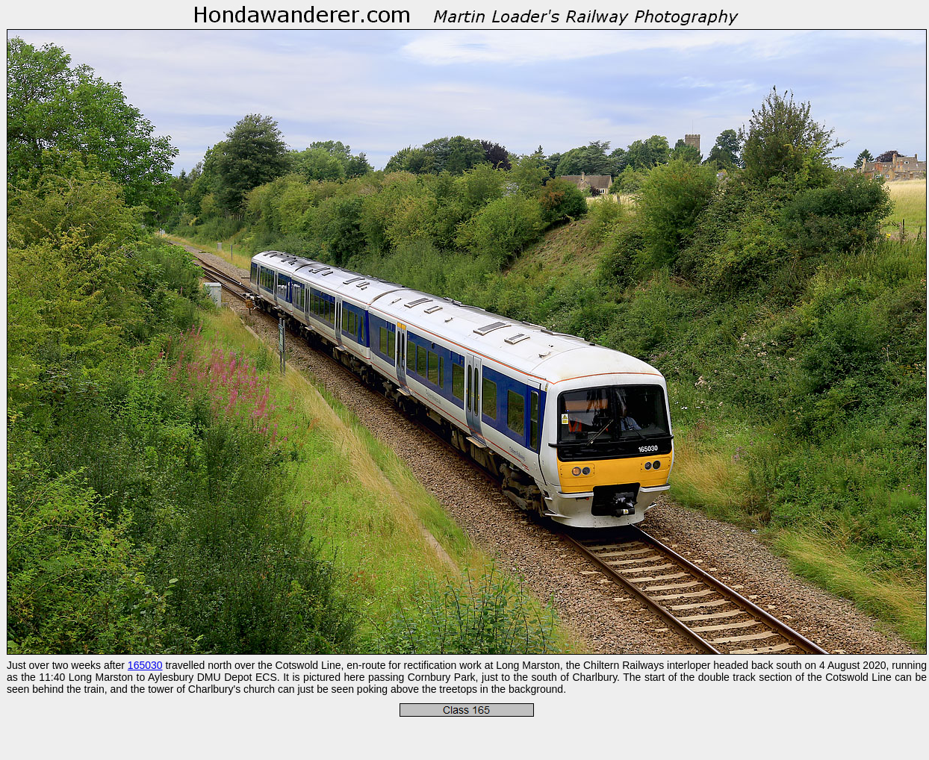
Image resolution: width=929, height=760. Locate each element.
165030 (145, 665)
